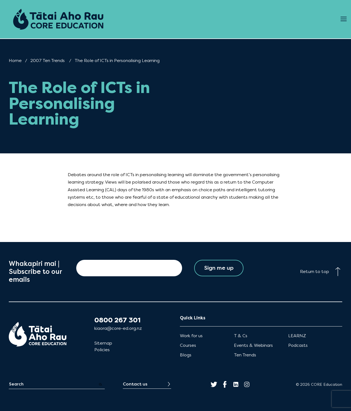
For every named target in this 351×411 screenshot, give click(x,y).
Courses (188, 345)
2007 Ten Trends (47, 60)
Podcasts (298, 345)
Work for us (191, 335)
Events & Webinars (253, 345)
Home (15, 60)
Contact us (135, 384)
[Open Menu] (344, 19)
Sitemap (103, 343)
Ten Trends (245, 354)
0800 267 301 (117, 320)
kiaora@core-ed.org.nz (118, 328)
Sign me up (219, 268)
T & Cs (240, 335)
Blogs (185, 354)
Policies (102, 349)
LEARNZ (297, 335)
